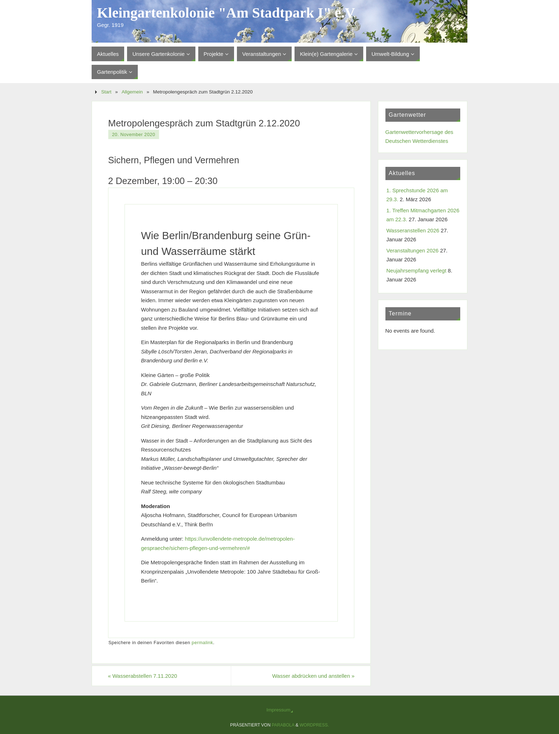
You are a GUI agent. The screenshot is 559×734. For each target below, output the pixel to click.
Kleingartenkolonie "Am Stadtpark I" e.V (226, 13)
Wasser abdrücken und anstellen (313, 676)
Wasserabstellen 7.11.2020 (143, 676)
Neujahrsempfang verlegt (417, 270)
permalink (202, 642)
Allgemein (132, 92)
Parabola (283, 725)
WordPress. (314, 725)
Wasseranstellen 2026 (413, 230)
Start (106, 92)
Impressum (279, 710)
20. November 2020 (133, 134)
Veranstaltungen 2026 (413, 250)
